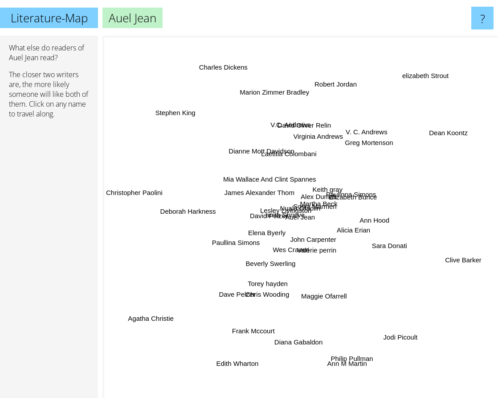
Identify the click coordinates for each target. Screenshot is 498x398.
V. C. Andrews (364, 139)
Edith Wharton (241, 361)
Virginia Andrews (316, 145)
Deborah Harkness (192, 206)
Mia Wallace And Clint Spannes (264, 176)
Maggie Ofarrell (321, 296)
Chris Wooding (266, 294)
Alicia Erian (354, 232)
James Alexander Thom (260, 194)
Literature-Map (49, 18)
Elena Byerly (265, 234)
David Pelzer (275, 208)
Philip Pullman (357, 365)
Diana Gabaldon (302, 356)
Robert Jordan (336, 87)
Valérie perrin (315, 248)
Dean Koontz (451, 127)
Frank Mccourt (255, 330)
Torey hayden (268, 284)
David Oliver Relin (304, 122)
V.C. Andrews (283, 131)
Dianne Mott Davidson (257, 145)
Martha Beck (318, 201)
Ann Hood (375, 224)
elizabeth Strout (434, 66)
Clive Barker (461, 266)
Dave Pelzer (237, 294)
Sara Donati (391, 242)
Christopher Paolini (139, 192)
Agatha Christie (141, 332)
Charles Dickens (225, 55)
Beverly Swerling (269, 260)
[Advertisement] (49, 262)
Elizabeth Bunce (353, 195)
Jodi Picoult (411, 346)
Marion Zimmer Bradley (274, 91)
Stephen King (163, 103)
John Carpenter (316, 234)
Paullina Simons (235, 236)
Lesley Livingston (276, 215)
